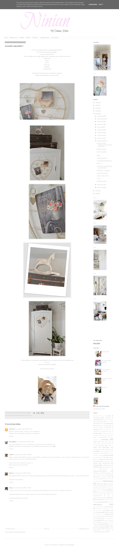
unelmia (97, 522)
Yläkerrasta (96, 529)
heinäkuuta (100, 129)
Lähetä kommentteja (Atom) (16, 532)
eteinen (101, 423)
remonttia (98, 499)
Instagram (35, 37)
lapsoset (103, 459)
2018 (96, 102)
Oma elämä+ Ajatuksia (101, 485)
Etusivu (6, 37)
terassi (94, 516)
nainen (107, 478)
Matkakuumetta (106, 473)
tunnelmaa (98, 518)
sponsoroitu (109, 506)
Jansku (11, 454)
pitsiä (96, 493)
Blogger (71, 544)
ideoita (95, 433)
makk (111, 467)
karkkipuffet (109, 443)
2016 (96, 105)
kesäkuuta (100, 132)
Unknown (12, 429)
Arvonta (104, 387)
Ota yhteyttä (55, 37)
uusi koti (103, 522)
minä (111, 475)
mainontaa (105, 467)
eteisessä (109, 423)
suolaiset (98, 508)
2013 (96, 113)
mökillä (101, 478)
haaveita (101, 427)
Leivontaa (106, 463)
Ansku (11, 487)
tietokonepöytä (108, 516)
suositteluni (106, 510)
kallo (102, 443)
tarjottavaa (98, 514)
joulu (95, 441)
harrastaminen (107, 429)
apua (102, 415)
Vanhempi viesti (84, 528)
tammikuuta (101, 187)
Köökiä (99, 163)
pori (101, 493)
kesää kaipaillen (102, 151)
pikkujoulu (98, 491)
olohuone (100, 484)
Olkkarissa (108, 481)
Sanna (11, 473)
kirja (100, 451)
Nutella (99, 481)
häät (110, 431)
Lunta (98, 178)
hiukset (103, 431)
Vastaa (11, 436)
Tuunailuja (97, 520)
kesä (101, 449)
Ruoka (102, 502)
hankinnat (96, 429)
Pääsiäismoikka (101, 149)
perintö (99, 489)
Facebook (22, 37)
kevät (18, 415)
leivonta (95, 463)
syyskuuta (100, 124)
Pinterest (28, 37)
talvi (112, 512)
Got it (101, 4)
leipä (110, 461)
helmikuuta (100, 184)
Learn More (93, 4)
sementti (110, 502)
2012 (96, 190)
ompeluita (109, 487)
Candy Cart (109, 421)
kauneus (102, 445)
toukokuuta (100, 135)
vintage (110, 526)
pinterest (110, 491)
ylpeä (110, 527)
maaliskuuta (101, 141)
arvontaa (96, 417)
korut (99, 453)
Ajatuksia (95, 415)
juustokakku (96, 443)
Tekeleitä (107, 514)
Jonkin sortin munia (103, 175)
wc (95, 527)
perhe (94, 489)
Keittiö (95, 447)
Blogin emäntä (13, 37)
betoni (96, 421)
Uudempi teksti (10, 528)
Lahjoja (111, 457)
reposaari (105, 499)
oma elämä (110, 483)
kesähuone (108, 449)
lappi (96, 459)
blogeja (102, 421)
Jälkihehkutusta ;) (102, 158)
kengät (95, 449)
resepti (111, 499)
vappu (96, 525)
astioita (104, 419)
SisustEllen (12, 441)
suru (94, 512)
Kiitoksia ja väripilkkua (103, 170)
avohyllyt (110, 419)
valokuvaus (110, 524)
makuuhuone (103, 469)
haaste (95, 427)
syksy (100, 512)
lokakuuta (100, 121)
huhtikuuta (100, 138)
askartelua (96, 419)
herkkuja (95, 431)
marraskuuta (101, 118)
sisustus (97, 504)
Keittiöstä (105, 447)
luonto (110, 465)
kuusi (94, 457)
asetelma (108, 417)
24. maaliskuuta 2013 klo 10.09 (22, 454)
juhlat (102, 441)
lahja (105, 457)
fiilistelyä (98, 425)
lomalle (104, 465)
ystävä (108, 529)
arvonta (108, 415)
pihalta (110, 489)
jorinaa (14, 415)
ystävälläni (96, 531)
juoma (109, 441)
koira (94, 453)
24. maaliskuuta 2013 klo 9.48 (25, 441)
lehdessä (105, 461)
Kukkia (107, 455)
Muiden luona (100, 476)
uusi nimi (110, 522)
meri (107, 474)
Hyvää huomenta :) (102, 173)
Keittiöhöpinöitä (101, 181)
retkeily (96, 502)
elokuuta (100, 127)
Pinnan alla (105, 351)
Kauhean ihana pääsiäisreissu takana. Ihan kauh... (104, 144)
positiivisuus (108, 493)
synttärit (106, 512)
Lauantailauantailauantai (104, 160)
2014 (96, 111)
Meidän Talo (101, 474)
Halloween (108, 427)
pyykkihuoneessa (98, 497)
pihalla (105, 489)
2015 (96, 108)
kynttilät (100, 457)
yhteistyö (101, 528)
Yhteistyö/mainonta (44, 37)
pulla (108, 495)
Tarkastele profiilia (99, 408)
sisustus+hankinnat (98, 506)
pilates (104, 491)
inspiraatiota (103, 437)
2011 (96, 193)
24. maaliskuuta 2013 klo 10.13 (22, 473)
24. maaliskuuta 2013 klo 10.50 (22, 487)
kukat (102, 455)
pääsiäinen (109, 497)
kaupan (110, 445)
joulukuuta (100, 116)
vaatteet (95, 524)
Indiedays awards (107, 433)
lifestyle (96, 465)
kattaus (95, 445)
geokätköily (107, 425)
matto (95, 474)
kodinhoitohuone (107, 451)
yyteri (103, 531)
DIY (94, 423)
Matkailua (96, 473)
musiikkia (95, 478)
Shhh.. (99, 155)
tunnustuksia (108, 518)
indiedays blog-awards (99, 435)
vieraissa (103, 526)
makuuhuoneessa (26, 415)
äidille (107, 531)
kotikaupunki (109, 453)
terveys (100, 516)
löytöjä (95, 467)
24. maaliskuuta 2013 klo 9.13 (23, 429)
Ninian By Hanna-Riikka (102, 406)
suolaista (104, 508)
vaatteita (102, 524)
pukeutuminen (97, 495)
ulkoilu (105, 520)
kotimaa (97, 455)
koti (103, 453)
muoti (109, 476)
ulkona (111, 520)
